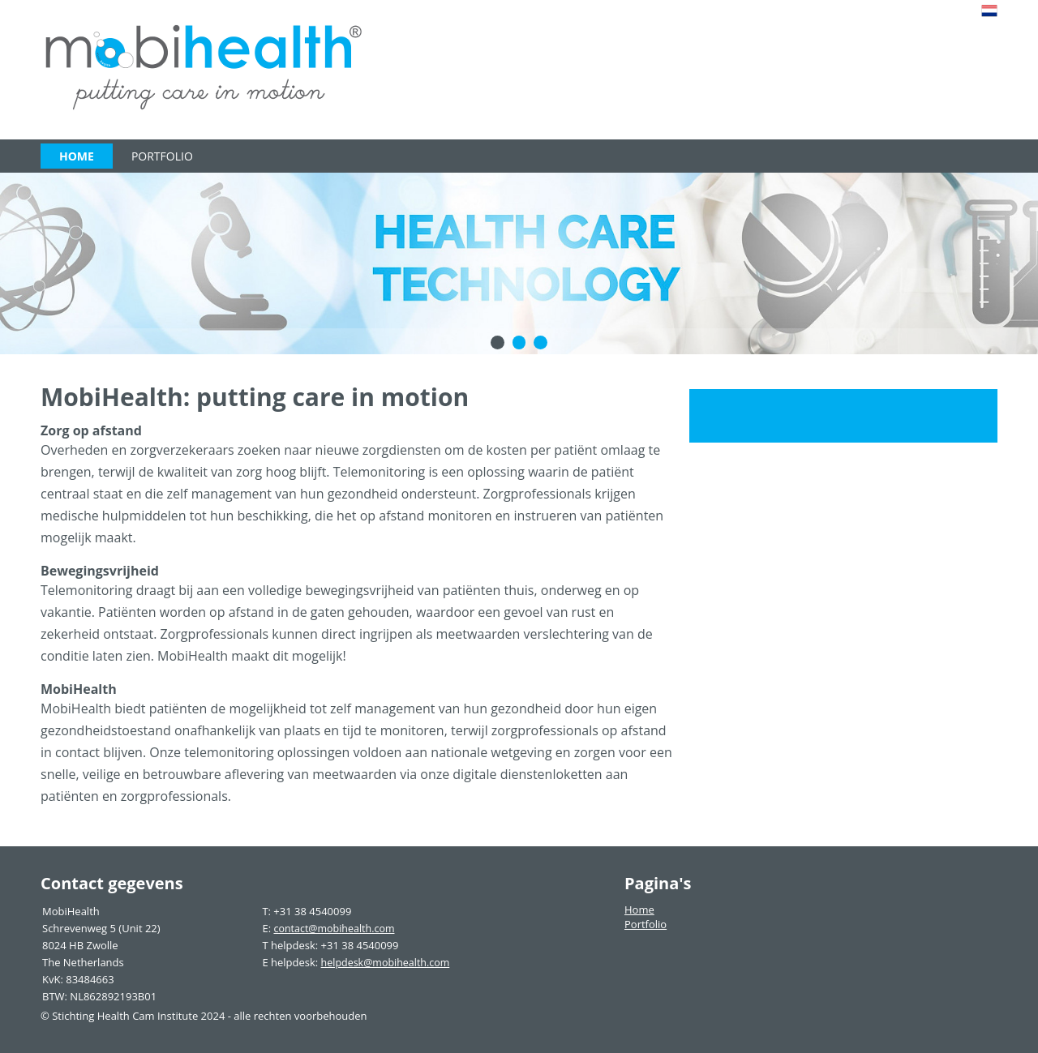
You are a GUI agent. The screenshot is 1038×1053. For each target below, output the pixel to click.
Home (76, 156)
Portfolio (162, 156)
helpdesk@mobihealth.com (384, 962)
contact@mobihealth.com (333, 928)
